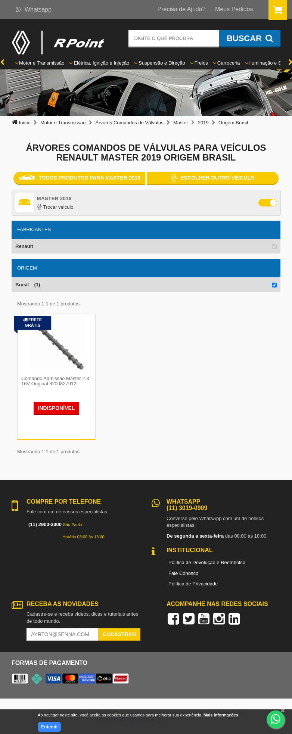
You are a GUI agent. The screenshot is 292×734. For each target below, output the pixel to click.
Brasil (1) (27, 284)
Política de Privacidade (193, 584)
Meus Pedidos (234, 9)
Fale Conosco (183, 573)
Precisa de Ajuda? (182, 9)
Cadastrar (119, 634)
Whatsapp (34, 9)
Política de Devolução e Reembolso (206, 562)
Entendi (49, 727)
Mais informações (221, 715)
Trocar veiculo (55, 207)
